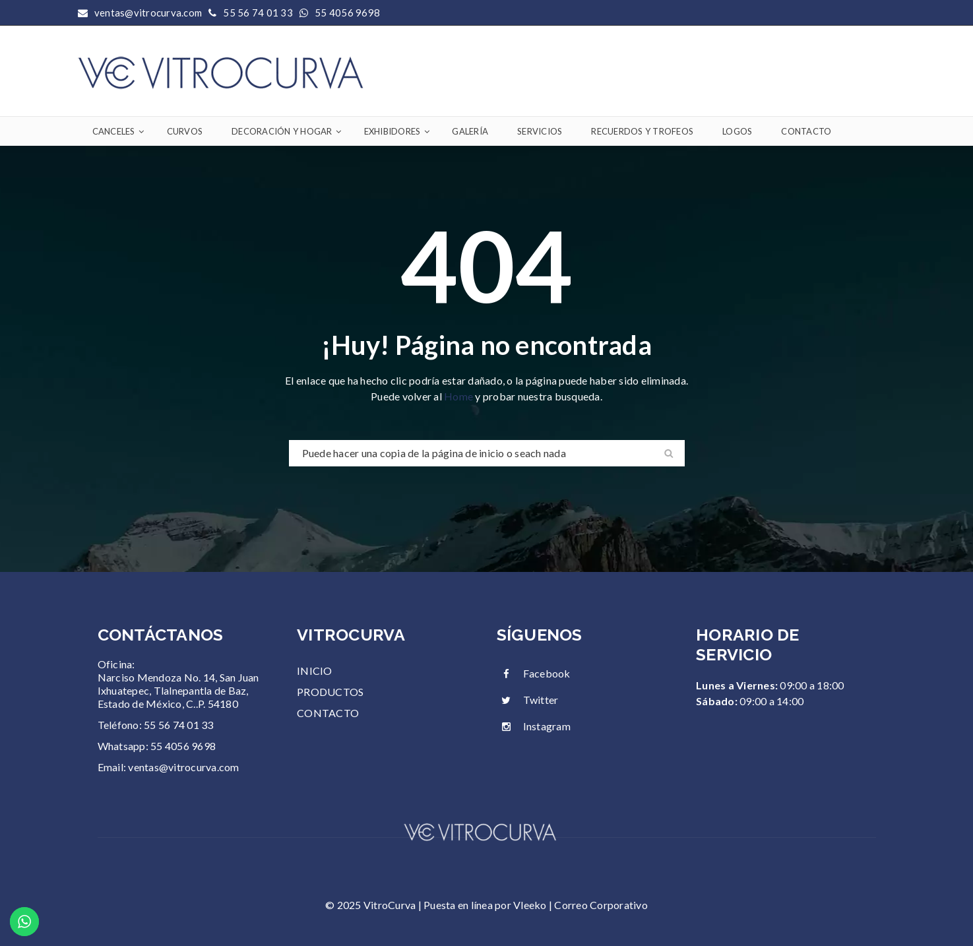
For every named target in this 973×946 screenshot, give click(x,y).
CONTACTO (328, 713)
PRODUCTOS (330, 691)
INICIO (314, 670)
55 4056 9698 (347, 12)
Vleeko (530, 905)
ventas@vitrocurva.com (183, 767)
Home (459, 396)
